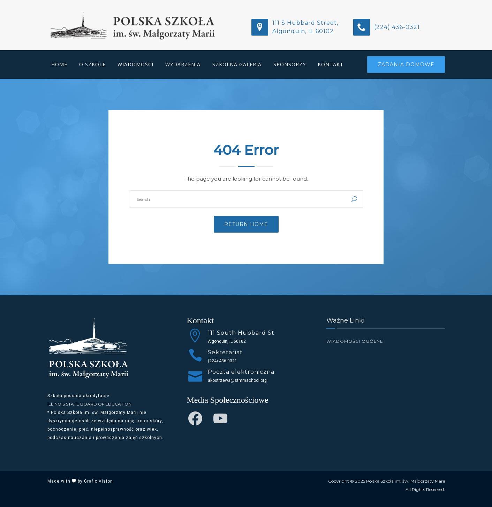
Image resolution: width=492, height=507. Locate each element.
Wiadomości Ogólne (354, 341)
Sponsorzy (289, 64)
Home (59, 64)
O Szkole (92, 64)
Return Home (246, 224)
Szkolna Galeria (237, 64)
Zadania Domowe (406, 64)
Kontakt (330, 64)
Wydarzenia (182, 64)
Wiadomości (135, 64)
